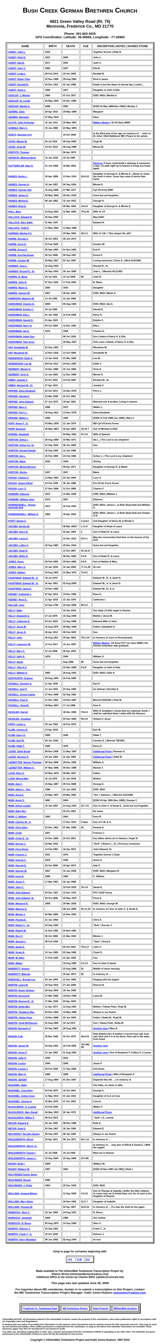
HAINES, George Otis (20, 190)
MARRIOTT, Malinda (19, 974)
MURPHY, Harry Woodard (22, 1239)
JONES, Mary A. (17, 567)
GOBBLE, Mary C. (18, 128)
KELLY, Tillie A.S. (17, 667)
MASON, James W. (18, 1045)
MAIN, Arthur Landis (19, 805)
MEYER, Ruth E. (17, 1128)
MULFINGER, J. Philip (20, 1185)
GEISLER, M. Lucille (19, 100)
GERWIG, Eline (16, 111)
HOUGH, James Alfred (20, 483)
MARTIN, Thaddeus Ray (21, 1012)
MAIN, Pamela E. (17, 919)
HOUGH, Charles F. (18, 477)
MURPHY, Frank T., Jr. (20, 1234)
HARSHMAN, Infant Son (21, 336)
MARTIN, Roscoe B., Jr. (21, 1001)
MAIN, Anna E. (16, 795)
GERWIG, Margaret (18, 117)
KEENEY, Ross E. (17, 599)
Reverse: (98, 163)
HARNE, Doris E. (17, 244)
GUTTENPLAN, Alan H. (20, 165)
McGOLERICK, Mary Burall (23, 1112)
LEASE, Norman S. (18, 757)
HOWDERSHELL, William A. (23, 514)
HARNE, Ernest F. (17, 249)
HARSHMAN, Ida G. (19, 331)
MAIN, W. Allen (16, 957)
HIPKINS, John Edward (20, 401)
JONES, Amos (16, 561)
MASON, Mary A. (17, 1074)
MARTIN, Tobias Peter (20, 1017)
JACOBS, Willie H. (18, 556)
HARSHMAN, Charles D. (21, 304)
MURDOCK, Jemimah (20, 1217)
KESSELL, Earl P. (17, 689)
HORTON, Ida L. (17, 456)
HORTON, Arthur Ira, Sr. (21, 445)
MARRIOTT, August (18, 968)
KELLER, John (16, 605)
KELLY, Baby (15, 610)
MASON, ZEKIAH (17, 1079)
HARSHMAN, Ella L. (19, 314)
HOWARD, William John (21, 499)
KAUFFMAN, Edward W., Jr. (23, 578)
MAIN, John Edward (19, 892)
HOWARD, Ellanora (18, 494)
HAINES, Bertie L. (18, 176)
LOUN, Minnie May (18, 778)
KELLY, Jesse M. (17, 626)
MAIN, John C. (16, 887)
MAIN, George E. (17, 865)
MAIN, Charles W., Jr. (19, 822)
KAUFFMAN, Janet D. (20, 588)
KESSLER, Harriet (18, 712)
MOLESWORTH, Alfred (20, 1139)
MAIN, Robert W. (17, 930)
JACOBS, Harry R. (18, 531)
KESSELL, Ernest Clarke (21, 694)
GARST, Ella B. (16, 62)
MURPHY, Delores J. (19, 1228)
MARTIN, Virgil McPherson (22, 1023)
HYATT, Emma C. (17, 521)
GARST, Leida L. (17, 73)
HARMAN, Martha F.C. (20, 233)
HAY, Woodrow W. (18, 352)
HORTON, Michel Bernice (22, 467)
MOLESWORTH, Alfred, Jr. (22, 1146)
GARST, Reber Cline (19, 79)
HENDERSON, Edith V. (20, 358)
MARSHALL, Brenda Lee (21, 979)
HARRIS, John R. (17, 282)
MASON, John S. (17, 1058)
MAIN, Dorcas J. (17, 843)
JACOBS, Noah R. (18, 550)
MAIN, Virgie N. (16, 952)
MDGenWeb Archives (125, 1308)
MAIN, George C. (17, 860)
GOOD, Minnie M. (17, 141)
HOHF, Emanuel (16, 429)
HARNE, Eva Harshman (21, 255)
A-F (70, 1259)
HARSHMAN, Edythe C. (21, 309)
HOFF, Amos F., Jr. (18, 423)
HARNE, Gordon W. (19, 260)
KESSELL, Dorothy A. (20, 683)
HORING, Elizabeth (18, 434)
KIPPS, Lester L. (17, 724)
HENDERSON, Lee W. (20, 363)
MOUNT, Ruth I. (16, 1163)
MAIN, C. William (17, 816)
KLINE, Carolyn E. (18, 729)
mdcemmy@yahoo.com (129, 1292)
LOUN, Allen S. (16, 773)
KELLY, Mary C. (16, 651)
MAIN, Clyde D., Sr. (18, 838)
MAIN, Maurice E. (17, 909)
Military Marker (101, 122)
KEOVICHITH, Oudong (20, 678)
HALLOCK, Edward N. (20, 217)
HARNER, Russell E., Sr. (21, 271)
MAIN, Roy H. (15, 936)
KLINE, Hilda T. (16, 746)
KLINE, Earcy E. (17, 735)
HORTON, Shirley (17, 472)
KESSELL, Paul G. (18, 700)
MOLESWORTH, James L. (22, 1158)
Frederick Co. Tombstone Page (40, 1308)
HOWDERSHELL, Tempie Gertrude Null (22, 506)
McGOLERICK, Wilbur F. (21, 1117)
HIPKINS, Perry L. (18, 412)
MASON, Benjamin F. (19, 1028)
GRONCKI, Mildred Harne (22, 157)
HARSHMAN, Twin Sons (21, 342)
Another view (100, 1028)
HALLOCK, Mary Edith (20, 222)
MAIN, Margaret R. (18, 903)
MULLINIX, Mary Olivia (20, 1201)
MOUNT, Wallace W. (19, 1169)
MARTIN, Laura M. (18, 985)
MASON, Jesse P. (17, 1052)
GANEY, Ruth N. (17, 57)
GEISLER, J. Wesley (19, 95)
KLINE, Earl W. (16, 740)
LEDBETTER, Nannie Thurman (25, 762)
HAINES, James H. (18, 195)
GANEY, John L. (17, 52)
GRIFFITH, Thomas (18, 152)
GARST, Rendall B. (18, 84)
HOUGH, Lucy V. (17, 488)
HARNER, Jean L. (17, 266)
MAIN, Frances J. (17, 854)
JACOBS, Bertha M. (19, 526)
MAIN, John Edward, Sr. (21, 898)
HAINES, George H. (18, 184)
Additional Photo (102, 751)
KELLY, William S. (18, 672)
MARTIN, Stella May (19, 1006)
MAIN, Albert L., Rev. (19, 789)
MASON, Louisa (17, 1063)
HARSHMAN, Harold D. (20, 320)
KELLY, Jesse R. (17, 632)
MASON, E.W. (15, 1036)
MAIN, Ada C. (15, 784)
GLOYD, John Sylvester (21, 122)
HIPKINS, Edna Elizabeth (21, 390)
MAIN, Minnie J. (16, 914)
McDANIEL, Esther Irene (21, 1096)
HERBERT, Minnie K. (19, 369)
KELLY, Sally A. (16, 656)
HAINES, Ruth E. (17, 206)
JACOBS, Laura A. (18, 538)
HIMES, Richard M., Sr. (20, 385)
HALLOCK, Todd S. (18, 228)
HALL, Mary (14, 211)
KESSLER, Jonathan (19, 719)
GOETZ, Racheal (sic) (20, 134)
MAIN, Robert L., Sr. (19, 925)
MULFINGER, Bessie (19, 1180)
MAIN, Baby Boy (17, 811)
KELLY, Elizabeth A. (19, 616)
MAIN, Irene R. (16, 876)
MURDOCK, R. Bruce (19, 1223)
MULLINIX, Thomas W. (20, 1207)
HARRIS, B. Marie (17, 276)
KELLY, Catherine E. (19, 621)
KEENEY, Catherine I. (20, 594)
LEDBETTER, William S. (21, 767)
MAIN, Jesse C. (16, 881)
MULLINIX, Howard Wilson (22, 1193)
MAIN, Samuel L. (17, 941)
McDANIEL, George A (20, 1101)
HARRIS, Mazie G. (18, 287)
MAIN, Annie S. (16, 800)
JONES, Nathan (16, 572)
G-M (79, 1259)
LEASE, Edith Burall (19, 751)
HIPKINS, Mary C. (17, 407)
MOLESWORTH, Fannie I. (22, 1153)
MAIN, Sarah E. (16, 947)
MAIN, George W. (17, 871)
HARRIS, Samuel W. (19, 293)
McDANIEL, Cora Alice (20, 1090)
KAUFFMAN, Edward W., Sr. (23, 583)
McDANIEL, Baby (17, 1085)
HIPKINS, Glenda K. (19, 396)
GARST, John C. (17, 68)
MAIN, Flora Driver (18, 849)
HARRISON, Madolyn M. (21, 298)
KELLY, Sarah (15, 662)
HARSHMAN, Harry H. (20, 325)
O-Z (88, 1259)
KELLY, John (15, 637)
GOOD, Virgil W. (17, 147)
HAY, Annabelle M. (18, 347)
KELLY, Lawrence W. (19, 644)
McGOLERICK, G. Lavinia (22, 1106)
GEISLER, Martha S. (19, 106)
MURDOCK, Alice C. (19, 1212)
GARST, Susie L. (17, 90)
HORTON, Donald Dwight (22, 450)
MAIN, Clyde (15, 833)
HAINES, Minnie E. (18, 200)
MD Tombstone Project (75, 1308)
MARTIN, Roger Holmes (21, 990)
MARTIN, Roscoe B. (19, 995)
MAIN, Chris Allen (18, 827)
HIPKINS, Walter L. (18, 418)
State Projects (100, 1308)
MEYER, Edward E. (18, 1123)
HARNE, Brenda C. (18, 238)
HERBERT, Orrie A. (18, 374)
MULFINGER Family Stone (22, 1174)
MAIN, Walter (15, 963)
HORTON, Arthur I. (18, 439)
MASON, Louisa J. (18, 1068)
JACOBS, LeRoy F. (18, 545)
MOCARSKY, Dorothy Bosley (24, 1134)
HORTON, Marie (17, 461)
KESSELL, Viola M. (18, 705)
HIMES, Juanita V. (18, 380)
